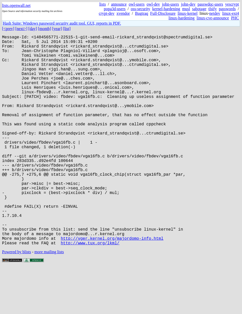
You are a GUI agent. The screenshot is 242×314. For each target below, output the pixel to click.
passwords (227, 9)
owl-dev (153, 4)
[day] (32, 28)
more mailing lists (49, 298)
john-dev (188, 4)
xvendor (123, 13)
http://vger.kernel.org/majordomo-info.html (112, 284)
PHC (235, 18)
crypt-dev (106, 13)
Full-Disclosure (163, 13)
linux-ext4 (230, 13)
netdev (214, 13)
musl (186, 9)
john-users (170, 4)
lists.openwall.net (16, 5)
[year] (57, 28)
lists (102, 4)
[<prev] (8, 28)
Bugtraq (141, 13)
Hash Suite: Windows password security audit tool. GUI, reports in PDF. (62, 23)
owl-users (136, 4)
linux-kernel (187, 13)
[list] (67, 28)
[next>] (21, 28)
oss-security (140, 9)
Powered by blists (16, 298)
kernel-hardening (166, 9)
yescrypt (232, 4)
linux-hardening (182, 18)
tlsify (212, 9)
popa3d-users (114, 9)
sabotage (199, 9)
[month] (44, 28)
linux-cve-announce (213, 18)
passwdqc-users (210, 4)
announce (119, 4)
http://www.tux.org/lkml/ (90, 289)
